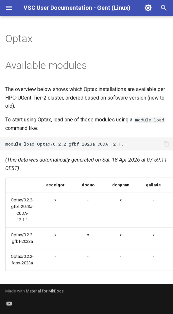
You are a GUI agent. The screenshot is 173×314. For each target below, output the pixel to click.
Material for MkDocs (45, 291)
